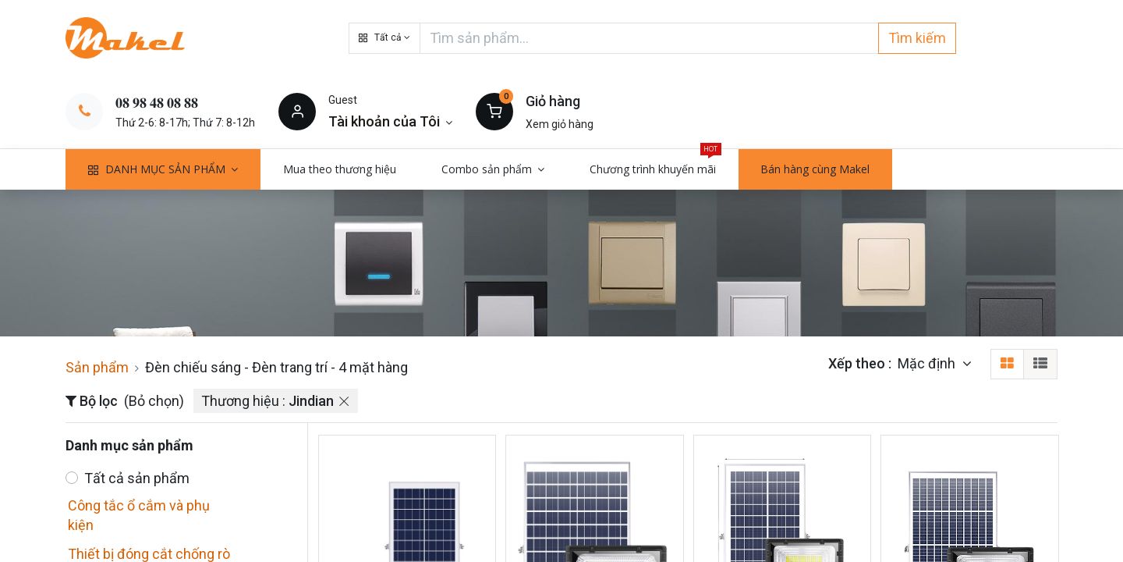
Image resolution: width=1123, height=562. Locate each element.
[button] (384, 38)
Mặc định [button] (928, 363)
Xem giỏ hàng (559, 124)
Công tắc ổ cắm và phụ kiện (139, 515)
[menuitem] (339, 169)
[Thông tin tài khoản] (390, 121)
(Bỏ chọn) (154, 401)
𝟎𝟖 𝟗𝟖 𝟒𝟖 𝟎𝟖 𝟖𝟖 (156, 102)
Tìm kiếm (917, 38)
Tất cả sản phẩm (137, 478)
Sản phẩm (97, 367)
